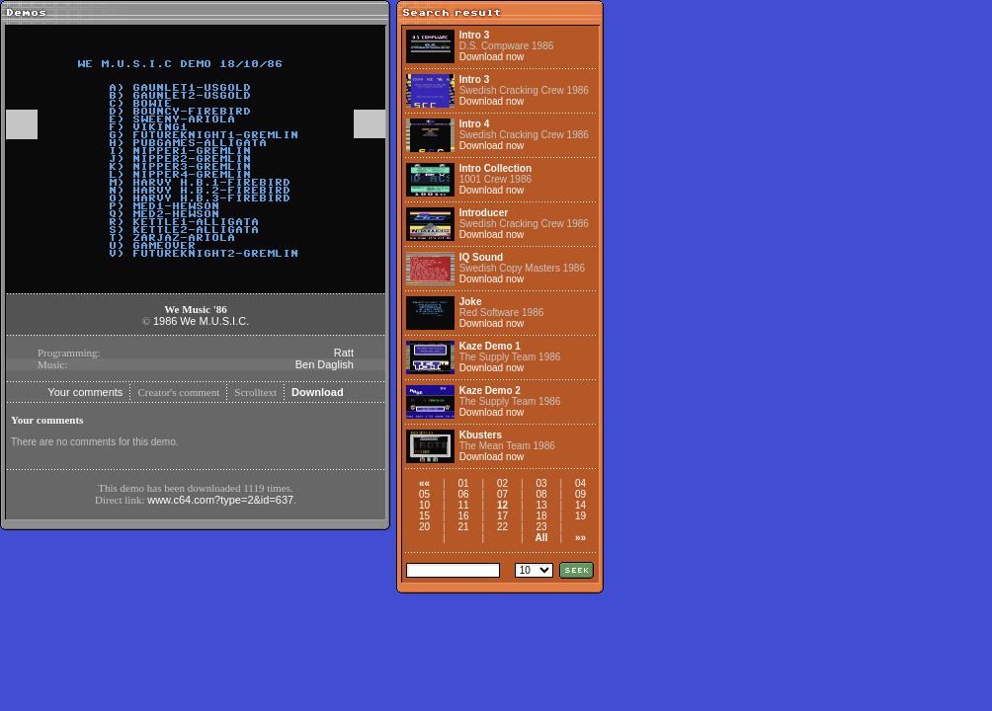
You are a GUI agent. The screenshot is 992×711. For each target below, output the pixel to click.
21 (462, 526)
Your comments (85, 392)
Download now (492, 56)
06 (462, 494)
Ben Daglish (324, 364)
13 (541, 505)
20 (424, 526)
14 (580, 505)
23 (541, 526)
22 (502, 526)
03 (541, 483)
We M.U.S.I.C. (214, 321)
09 (580, 494)
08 (541, 494)
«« (424, 483)
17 (502, 516)
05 (424, 494)
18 (541, 516)
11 (462, 505)
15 (424, 516)
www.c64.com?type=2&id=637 (220, 500)
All (542, 537)
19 (580, 516)
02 (502, 483)
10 (424, 505)
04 (580, 483)
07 (502, 494)
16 (462, 516)
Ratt (344, 352)
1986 (165, 321)
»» (580, 537)
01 (462, 483)
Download (317, 392)
